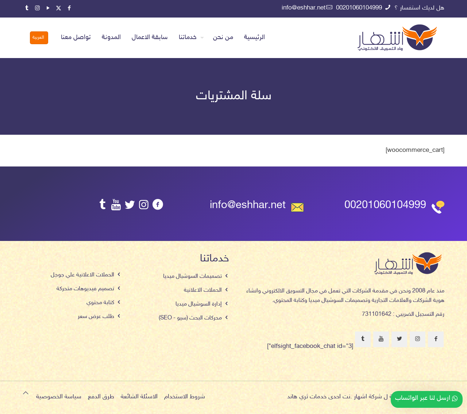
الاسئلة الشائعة (139, 396)
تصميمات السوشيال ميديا (192, 276)
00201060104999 (385, 205)
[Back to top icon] (26, 394)
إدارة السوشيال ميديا (198, 304)
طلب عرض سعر (96, 316)
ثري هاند (297, 396)
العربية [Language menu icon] (38, 38)
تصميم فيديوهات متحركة (85, 288)
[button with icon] (436, 339)
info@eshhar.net (248, 205)
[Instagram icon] (37, 8)
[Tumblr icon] (27, 8)
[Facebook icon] (69, 8)
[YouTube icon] (48, 8)
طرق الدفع (101, 396)
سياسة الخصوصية (58, 396)
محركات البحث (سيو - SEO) (190, 318)
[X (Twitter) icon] (58, 8)
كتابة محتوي (100, 302)
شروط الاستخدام (184, 396)
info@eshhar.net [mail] (303, 8)
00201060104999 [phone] (360, 8)
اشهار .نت (355, 396)
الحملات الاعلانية (203, 290)
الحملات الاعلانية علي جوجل (82, 275)
